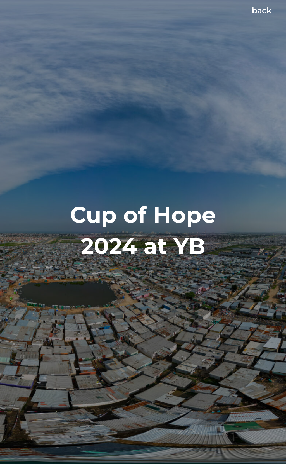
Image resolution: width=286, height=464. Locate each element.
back (262, 10)
